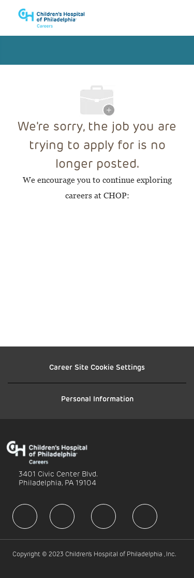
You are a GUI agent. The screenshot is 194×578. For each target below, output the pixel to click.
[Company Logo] (56, 17)
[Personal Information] (97, 398)
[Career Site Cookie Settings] (97, 367)
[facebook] (24, 516)
